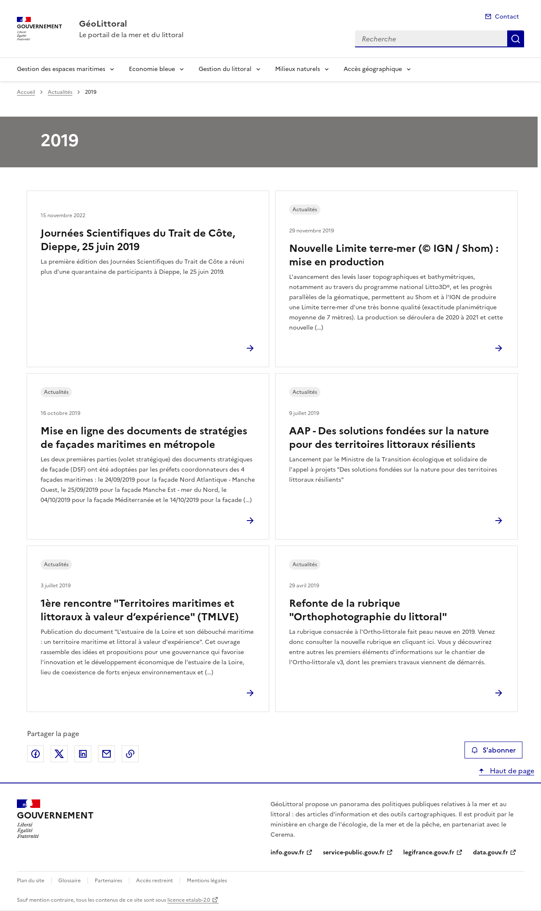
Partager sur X (59, 753)
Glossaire (69, 880)
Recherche (515, 38)
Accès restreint (154, 880)
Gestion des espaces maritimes (61, 69)
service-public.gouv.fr (354, 852)
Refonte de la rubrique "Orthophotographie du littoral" (368, 610)
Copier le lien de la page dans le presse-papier (130, 753)
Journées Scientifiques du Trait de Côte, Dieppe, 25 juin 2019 (138, 240)
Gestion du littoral (225, 69)
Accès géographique (373, 69)
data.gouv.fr (490, 852)
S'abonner (493, 750)
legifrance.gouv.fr (428, 852)
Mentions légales (207, 880)
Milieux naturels (297, 69)
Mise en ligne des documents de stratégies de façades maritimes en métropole (144, 437)
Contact (507, 16)
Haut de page (511, 771)
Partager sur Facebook (35, 753)
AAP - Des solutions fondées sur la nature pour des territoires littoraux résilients (389, 437)
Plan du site (30, 880)
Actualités (60, 92)
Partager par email (106, 753)
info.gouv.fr (287, 852)
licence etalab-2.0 (188, 900)
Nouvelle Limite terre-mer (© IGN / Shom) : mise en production (393, 255)
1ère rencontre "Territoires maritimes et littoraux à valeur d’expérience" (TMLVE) (140, 610)
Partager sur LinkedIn (82, 753)
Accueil (26, 92)
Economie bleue (152, 69)
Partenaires (108, 880)
